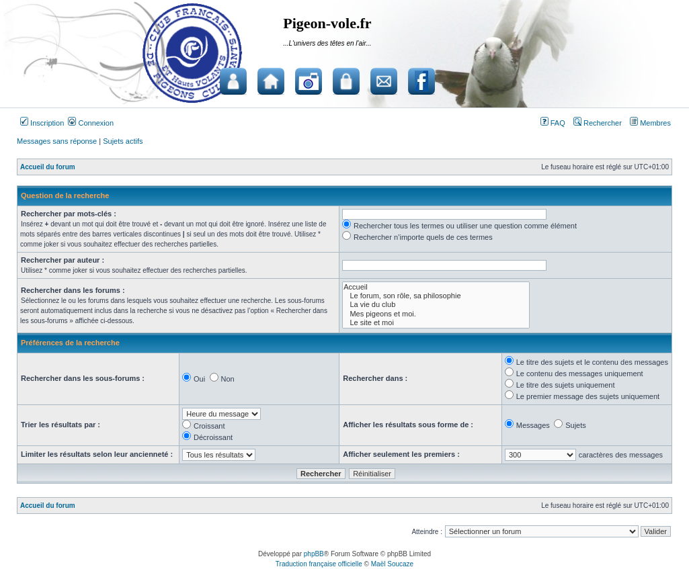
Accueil (435, 287)
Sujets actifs (123, 141)
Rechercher (597, 123)
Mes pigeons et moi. (435, 314)
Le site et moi (435, 322)
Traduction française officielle (319, 564)
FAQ (552, 123)
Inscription (42, 123)
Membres (650, 123)
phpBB (314, 554)
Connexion (91, 123)
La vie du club (435, 304)
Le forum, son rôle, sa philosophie (435, 296)
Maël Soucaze (392, 564)
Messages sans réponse (57, 141)
